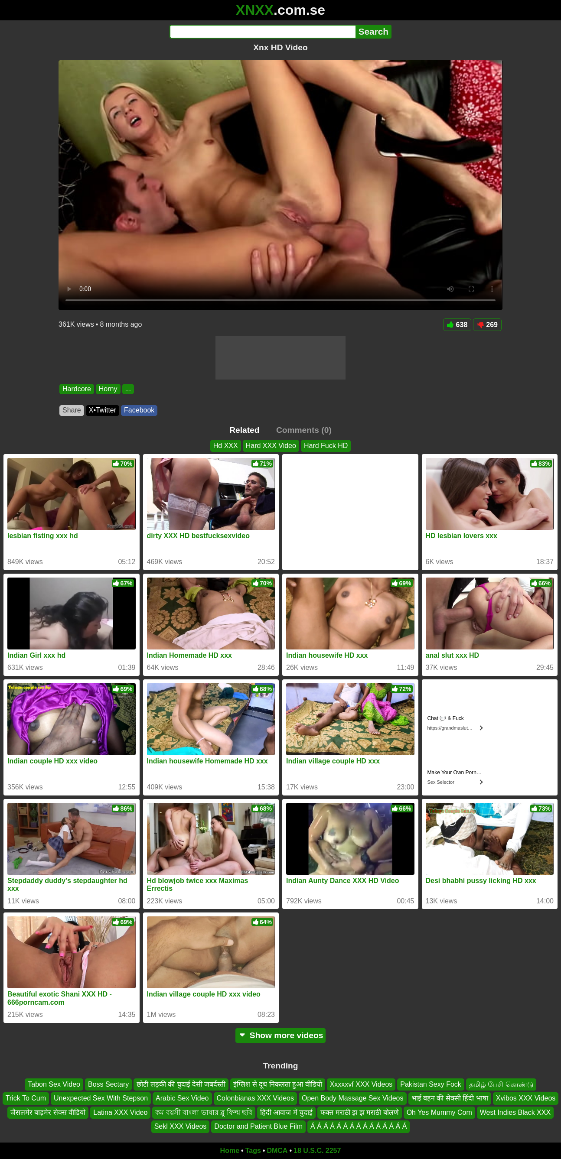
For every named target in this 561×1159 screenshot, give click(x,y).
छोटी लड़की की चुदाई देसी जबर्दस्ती (181, 1084)
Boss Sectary (108, 1084)
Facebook (139, 410)
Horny (108, 389)
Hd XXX (225, 445)
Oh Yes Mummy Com (439, 1112)
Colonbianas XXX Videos (255, 1098)
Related (244, 430)
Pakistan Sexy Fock (430, 1084)
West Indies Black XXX (515, 1112)
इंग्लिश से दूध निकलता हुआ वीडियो (277, 1084)
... (128, 389)
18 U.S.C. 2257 (317, 1150)
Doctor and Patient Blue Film (258, 1126)
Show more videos (280, 1035)
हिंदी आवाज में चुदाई (286, 1112)
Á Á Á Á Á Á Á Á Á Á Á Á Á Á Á (358, 1126)
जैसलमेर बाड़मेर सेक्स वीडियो (47, 1112)
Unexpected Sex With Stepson (101, 1098)
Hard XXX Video (271, 445)
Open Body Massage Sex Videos (353, 1098)
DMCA (277, 1150)
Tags (253, 1150)
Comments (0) (304, 430)
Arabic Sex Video (182, 1098)
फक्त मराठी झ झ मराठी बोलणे (359, 1112)
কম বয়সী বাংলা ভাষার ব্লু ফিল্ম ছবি (203, 1112)
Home (229, 1150)
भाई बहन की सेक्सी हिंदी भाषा (449, 1098)
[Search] (263, 32)
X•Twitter (102, 410)
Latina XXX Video (120, 1112)
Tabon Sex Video (54, 1084)
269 (487, 324)
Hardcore (76, 389)
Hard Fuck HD (326, 445)
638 (457, 324)
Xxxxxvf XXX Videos (361, 1084)
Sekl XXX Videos (180, 1126)
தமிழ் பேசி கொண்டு (501, 1084)
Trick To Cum (26, 1098)
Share (71, 410)
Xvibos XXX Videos (526, 1098)
